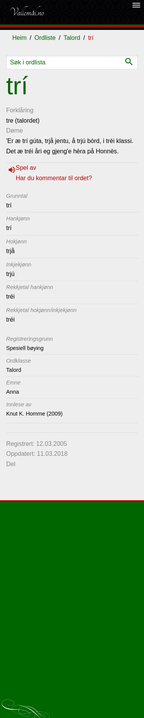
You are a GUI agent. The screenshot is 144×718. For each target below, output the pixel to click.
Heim (19, 38)
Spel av (26, 167)
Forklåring (19, 110)
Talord (71, 38)
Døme (14, 130)
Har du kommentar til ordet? (54, 178)
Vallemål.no (26, 12)
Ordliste (45, 38)
